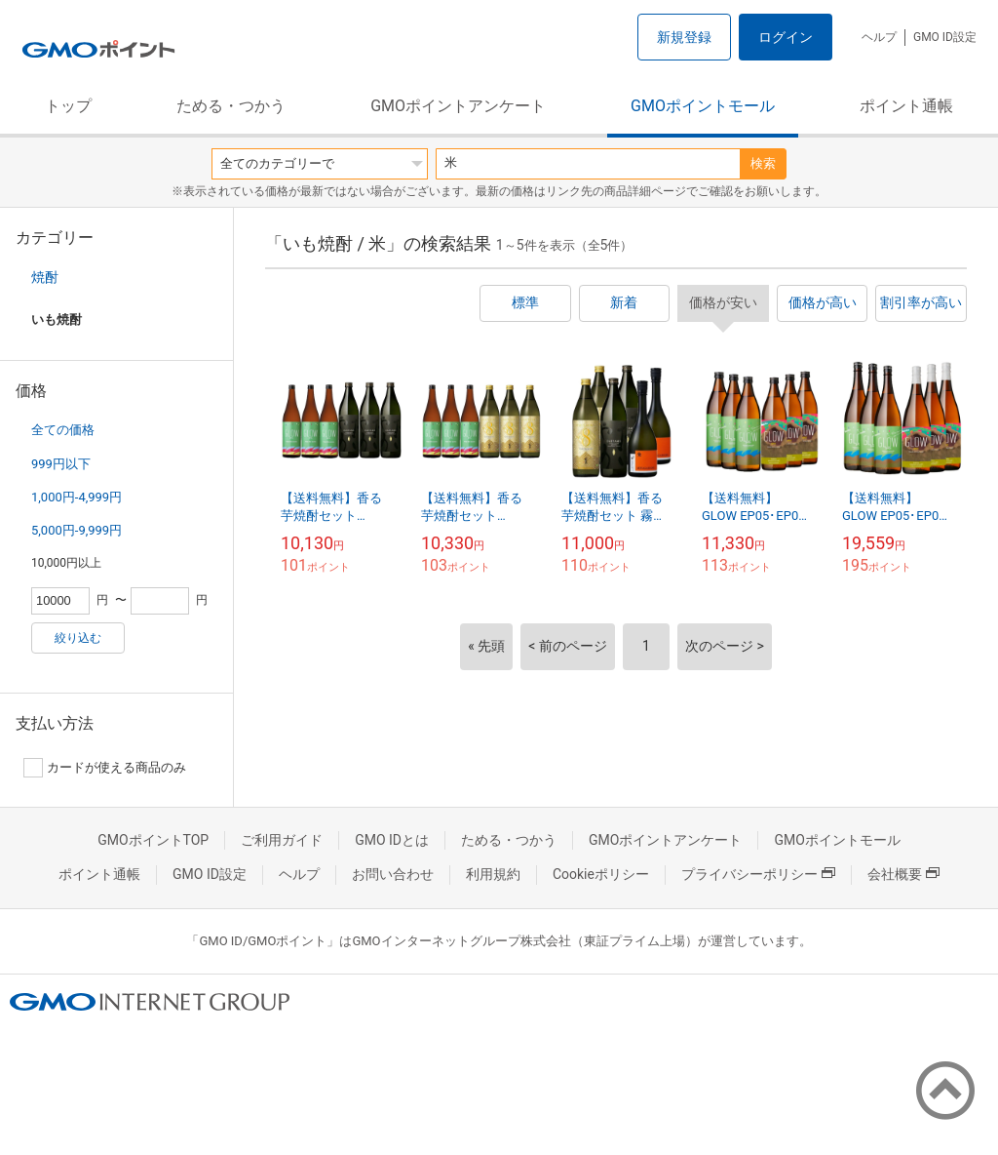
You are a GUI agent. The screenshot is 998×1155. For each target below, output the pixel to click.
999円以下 (61, 464)
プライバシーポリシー (758, 874)
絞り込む (78, 638)
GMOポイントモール (703, 106)
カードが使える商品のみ (104, 767)
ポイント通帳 (906, 106)
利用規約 (493, 874)
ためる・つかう (231, 106)
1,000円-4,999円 (76, 497)
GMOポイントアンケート (458, 106)
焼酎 (44, 277)
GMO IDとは (392, 840)
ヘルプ (879, 37)
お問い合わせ (393, 874)
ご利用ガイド (282, 840)
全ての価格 (63, 429)
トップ (68, 106)
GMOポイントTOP (153, 840)
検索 (763, 163)
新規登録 (684, 37)
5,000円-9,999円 (76, 530)
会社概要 (903, 874)
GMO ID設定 (945, 37)
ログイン (785, 37)
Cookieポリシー (601, 874)
